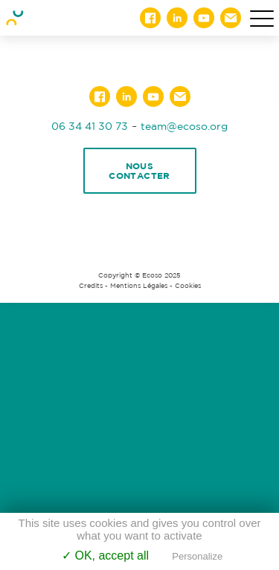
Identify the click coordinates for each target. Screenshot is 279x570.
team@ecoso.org (184, 125)
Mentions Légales (138, 285)
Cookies (188, 285)
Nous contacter (139, 170)
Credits (91, 285)
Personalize (197, 556)
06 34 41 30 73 (89, 125)
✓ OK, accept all (105, 555)
